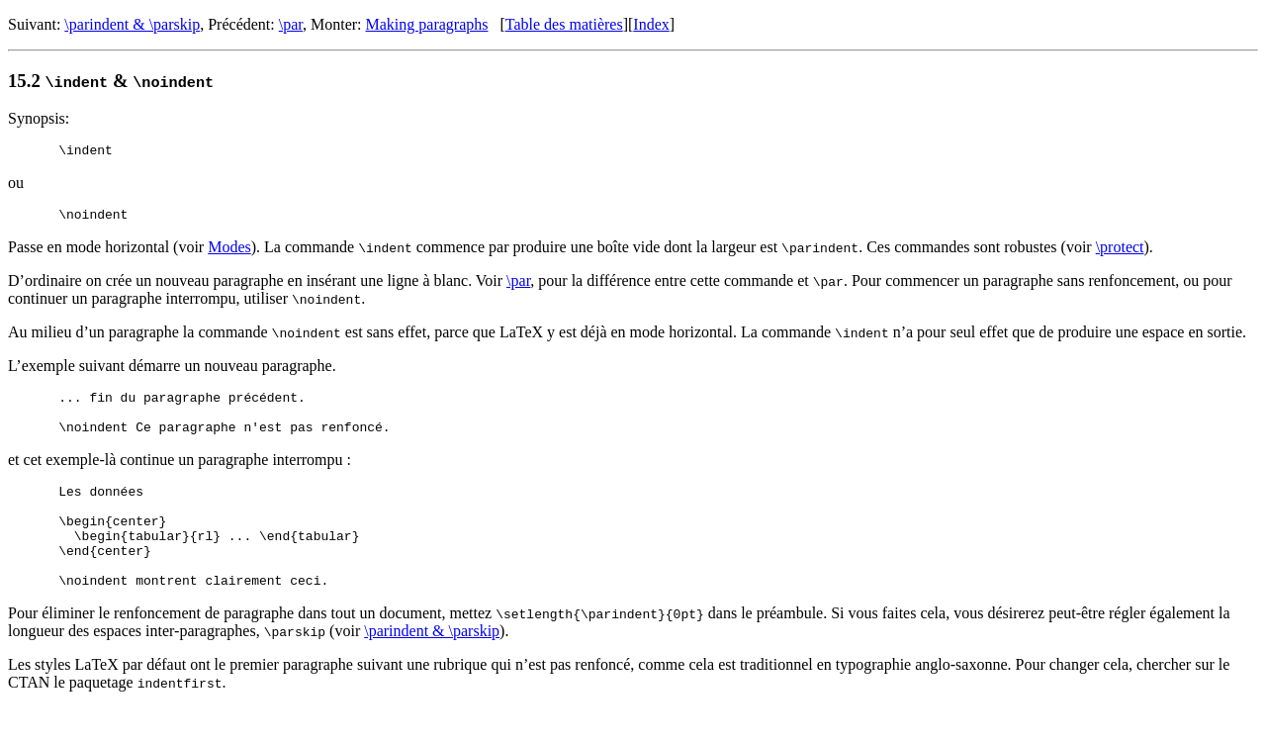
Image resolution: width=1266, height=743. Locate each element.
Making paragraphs (427, 24)
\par (291, 24)
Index (651, 24)
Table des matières (564, 24)
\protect (1120, 252)
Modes (229, 252)
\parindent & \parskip (132, 24)
